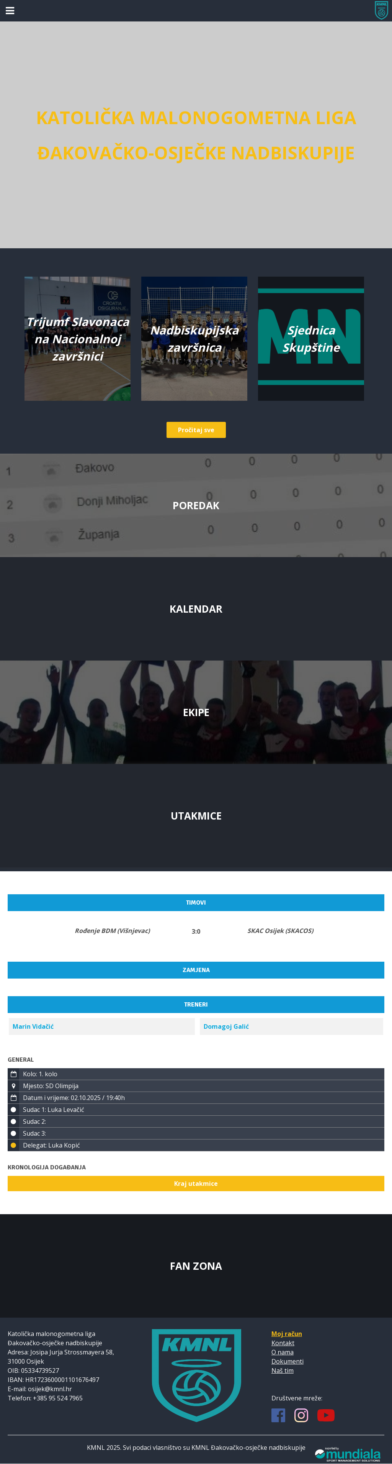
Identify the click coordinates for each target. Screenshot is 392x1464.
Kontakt (282, 1343)
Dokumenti (287, 1361)
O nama (282, 1352)
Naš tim (282, 1370)
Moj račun (286, 1334)
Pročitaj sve (196, 430)
